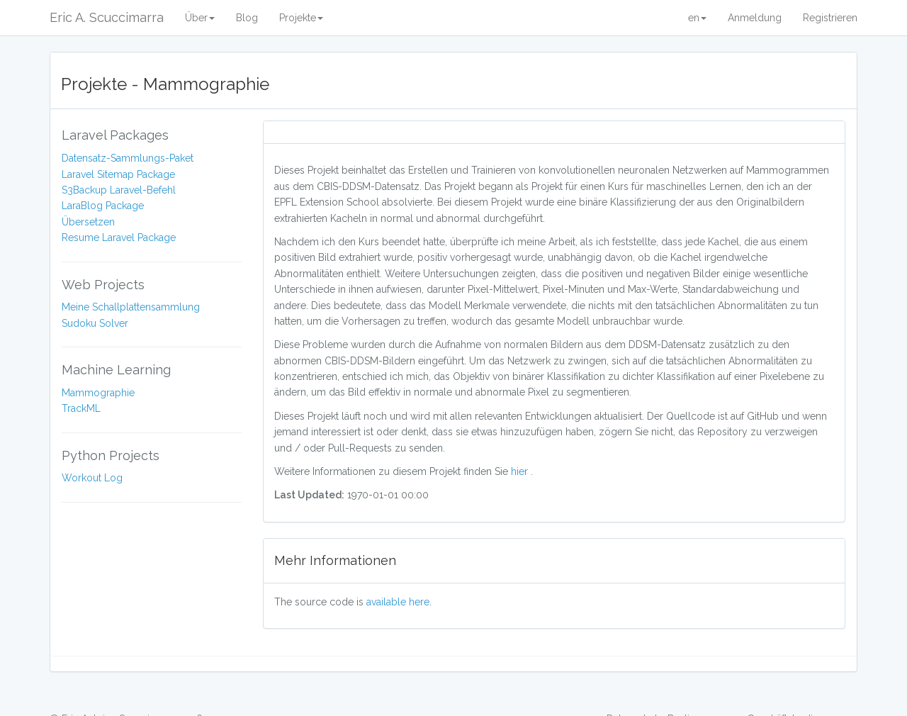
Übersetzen (88, 222)
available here (397, 602)
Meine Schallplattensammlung (131, 307)
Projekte (301, 17)
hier (521, 471)
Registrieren (830, 17)
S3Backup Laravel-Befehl (119, 190)
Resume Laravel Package (119, 237)
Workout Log (92, 477)
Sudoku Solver (95, 323)
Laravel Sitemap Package (118, 174)
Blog (247, 17)
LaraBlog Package (103, 205)
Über (200, 17)
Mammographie (98, 392)
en (697, 17)
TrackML (81, 408)
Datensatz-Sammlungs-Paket (127, 158)
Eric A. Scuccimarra (107, 17)
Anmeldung (755, 17)
